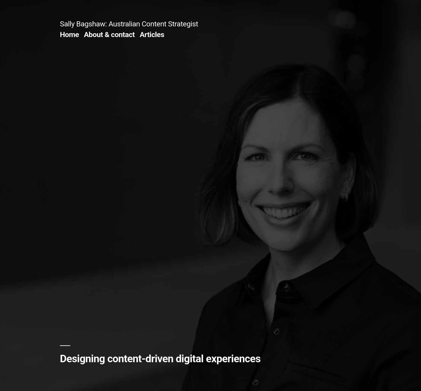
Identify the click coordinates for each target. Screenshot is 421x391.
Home (69, 34)
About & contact (109, 34)
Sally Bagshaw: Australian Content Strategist (129, 24)
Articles (152, 34)
